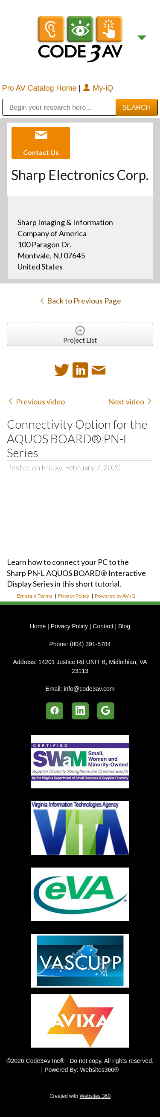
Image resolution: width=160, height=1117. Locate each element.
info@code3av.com (89, 688)
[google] (105, 710)
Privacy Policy (73, 596)
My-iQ (98, 88)
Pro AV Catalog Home (40, 88)
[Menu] (141, 38)
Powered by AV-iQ (115, 596)
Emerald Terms (34, 596)
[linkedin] (80, 710)
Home (38, 626)
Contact (103, 626)
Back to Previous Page (80, 300)
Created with (80, 1096)
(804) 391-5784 (90, 644)
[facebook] (54, 710)
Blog (124, 626)
